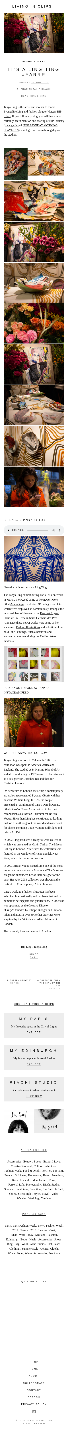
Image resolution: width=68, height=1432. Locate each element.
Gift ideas (20, 1175)
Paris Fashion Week (24, 1225)
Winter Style (15, 1253)
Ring (10, 1243)
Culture (38, 1166)
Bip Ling (26, 946)
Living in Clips (32, 6)
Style (37, 1193)
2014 (15, 1230)
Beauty (27, 1161)
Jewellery (57, 1175)
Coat (52, 1230)
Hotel (46, 1175)
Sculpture (22, 1189)
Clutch (54, 1248)
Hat (50, 1243)
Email (34, 957)
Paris (52, 1180)
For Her (46, 1170)
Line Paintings (17, 631)
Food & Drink (31, 1170)
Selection (35, 1189)
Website (21, 1198)
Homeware (34, 1175)
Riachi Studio (51, 1184)
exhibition (50, 1166)
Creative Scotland (21, 1166)
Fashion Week (34, 61)
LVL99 (42, 1423)
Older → (49, 984)
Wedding (33, 1198)
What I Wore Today (21, 1234)
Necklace (54, 1253)
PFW (41, 1225)
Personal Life (16, 1184)
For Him (58, 1170)
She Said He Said (53, 1189)
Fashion (52, 1234)
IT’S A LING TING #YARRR (34, 72)
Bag (17, 1243)
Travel (45, 1193)
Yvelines (46, 1198)
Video (54, 1193)
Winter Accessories (36, 1253)
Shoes (12, 1193)
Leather (42, 1230)
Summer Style (30, 1248)
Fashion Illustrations (28, 627)
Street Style (24, 1193)
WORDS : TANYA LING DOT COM (25, 752)
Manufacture (39, 1180)
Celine (44, 1248)
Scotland (9, 1189)
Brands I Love (51, 1161)
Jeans (57, 1243)
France (9, 1175)
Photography (33, 1184)
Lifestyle (25, 1180)
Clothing (14, 1248)
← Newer (19, 981)
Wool (25, 1243)
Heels (32, 1239)
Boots (23, 1239)
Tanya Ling (10, 107)
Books (37, 1161)
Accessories (14, 1161)
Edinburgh (12, 1239)
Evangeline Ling (13, 111)
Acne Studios (38, 1243)
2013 (33, 1230)
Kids (15, 1180)
